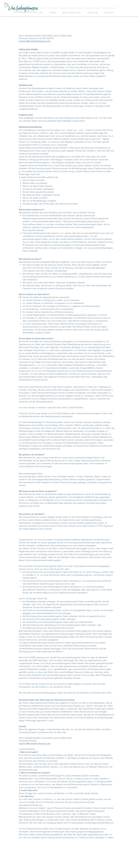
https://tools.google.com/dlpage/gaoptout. (84, 831)
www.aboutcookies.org (79, 802)
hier (30, 793)
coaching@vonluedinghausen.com (35, 41)
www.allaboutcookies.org (30, 805)
